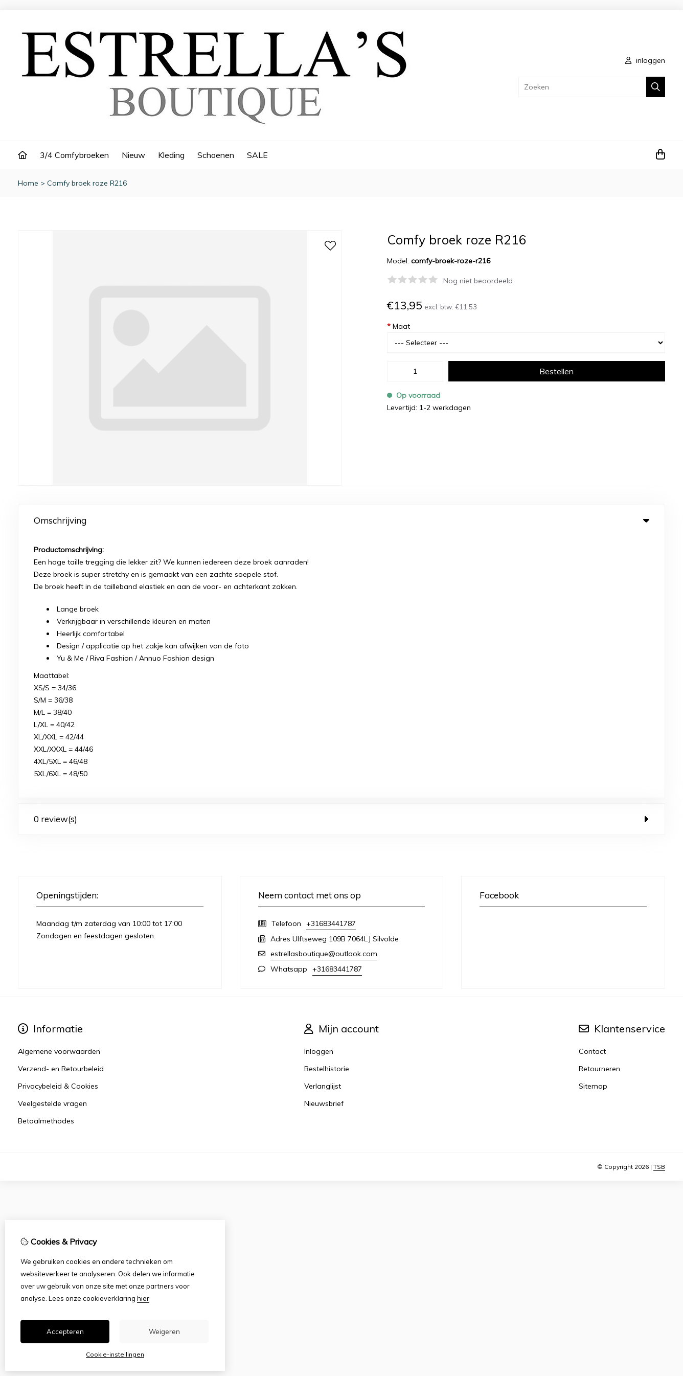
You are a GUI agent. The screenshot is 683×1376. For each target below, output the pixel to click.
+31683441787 (331, 661)
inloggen (645, 60)
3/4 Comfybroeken (74, 155)
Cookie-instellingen (115, 1354)
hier (143, 1298)
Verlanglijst (322, 824)
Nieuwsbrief (324, 841)
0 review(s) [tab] (341, 557)
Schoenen (215, 155)
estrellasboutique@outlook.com (323, 691)
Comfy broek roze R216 (87, 183)
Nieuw (133, 155)
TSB (659, 905)
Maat (398, 326)
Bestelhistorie (326, 806)
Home (28, 183)
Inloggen (318, 789)
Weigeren (164, 1331)
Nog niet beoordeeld (478, 280)
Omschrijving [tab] (341, 520)
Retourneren (599, 806)
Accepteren (65, 1331)
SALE (257, 155)
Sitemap (593, 824)
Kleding (171, 155)
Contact (592, 789)
